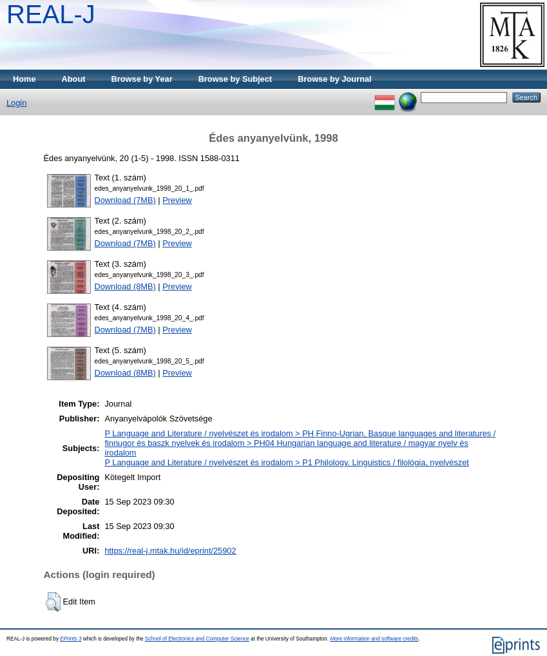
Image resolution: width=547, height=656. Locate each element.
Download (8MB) (125, 286)
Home (24, 79)
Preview (177, 200)
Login (16, 103)
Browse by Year (142, 79)
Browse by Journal (335, 79)
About (74, 79)
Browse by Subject (235, 79)
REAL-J (50, 14)
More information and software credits (374, 639)
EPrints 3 (70, 639)
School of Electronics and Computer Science (197, 639)
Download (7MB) (125, 200)
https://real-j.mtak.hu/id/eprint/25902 (170, 550)
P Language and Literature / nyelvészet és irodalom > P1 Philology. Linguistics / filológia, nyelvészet (286, 462)
